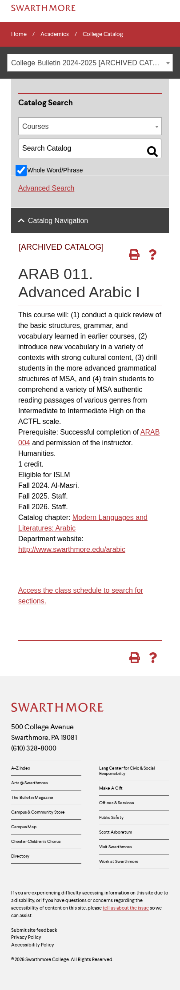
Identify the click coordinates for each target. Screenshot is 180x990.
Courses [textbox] (35, 126)
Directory (20, 856)
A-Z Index (20, 768)
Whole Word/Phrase (55, 170)
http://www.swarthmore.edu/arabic (71, 549)
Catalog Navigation (58, 220)
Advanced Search (46, 188)
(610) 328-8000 (33, 748)
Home (19, 34)
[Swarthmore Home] (57, 708)
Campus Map (23, 827)
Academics (54, 34)
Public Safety (111, 817)
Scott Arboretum (115, 832)
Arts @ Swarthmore (29, 783)
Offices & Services (116, 803)
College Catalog (103, 34)
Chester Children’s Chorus (35, 841)
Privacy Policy (26, 937)
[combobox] (90, 63)
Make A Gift (111, 788)
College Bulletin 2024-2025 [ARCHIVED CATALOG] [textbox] (91, 63)
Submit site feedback (34, 930)
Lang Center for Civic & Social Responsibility (127, 770)
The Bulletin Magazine (32, 797)
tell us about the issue (126, 908)
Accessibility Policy (32, 945)
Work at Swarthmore (119, 861)
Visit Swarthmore (115, 847)
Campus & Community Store (38, 812)
